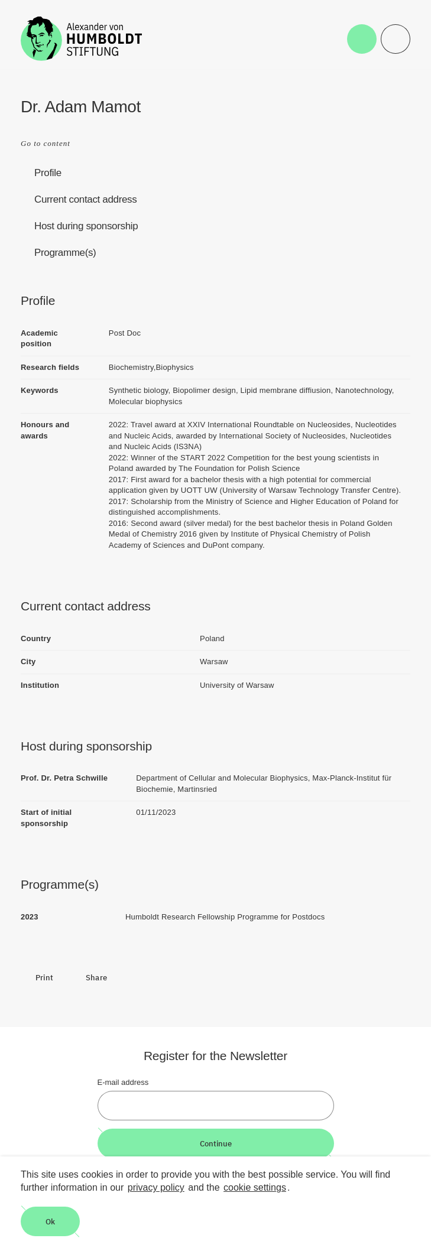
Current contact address (85, 199)
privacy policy (156, 1187)
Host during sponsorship (86, 226)
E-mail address (123, 1082)
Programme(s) (65, 252)
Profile (47, 172)
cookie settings (254, 1187)
